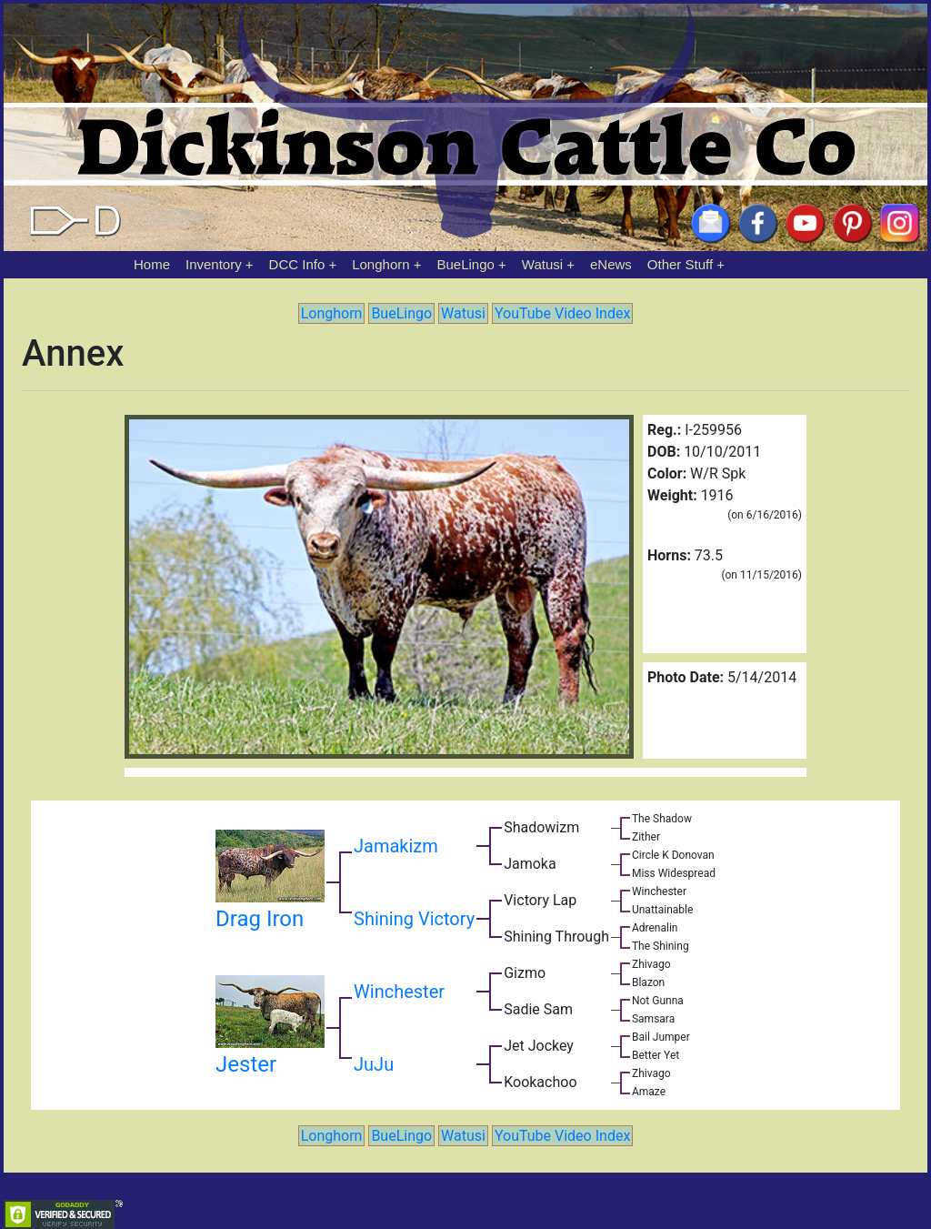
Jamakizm (396, 846)
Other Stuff (680, 264)
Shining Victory (414, 919)
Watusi (542, 264)
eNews (611, 264)
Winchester (399, 991)
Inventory (213, 264)
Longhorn (380, 264)
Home (152, 264)
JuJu (374, 1064)
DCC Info (297, 264)
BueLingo (466, 264)
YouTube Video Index (562, 313)
